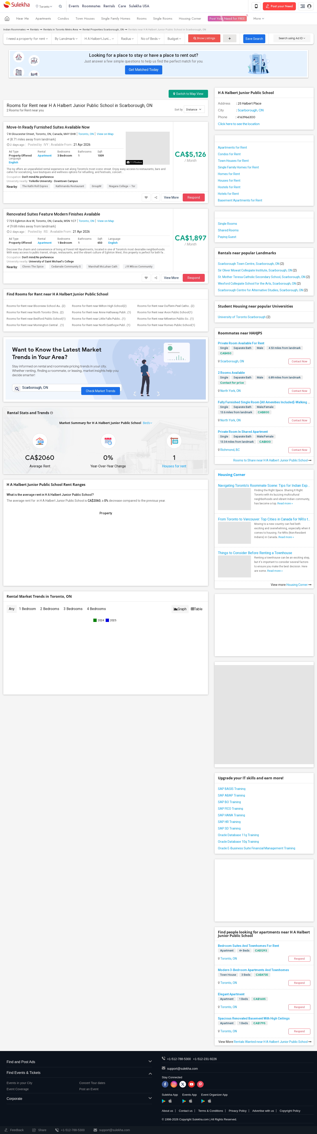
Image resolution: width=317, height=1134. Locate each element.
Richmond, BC (230, 450)
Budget (173, 39)
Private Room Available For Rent (241, 344)
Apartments (43, 19)
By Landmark (65, 39)
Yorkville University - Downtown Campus (53, 181)
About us (167, 1111)
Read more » (285, 504)
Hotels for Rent (228, 194)
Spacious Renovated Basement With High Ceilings (254, 1019)
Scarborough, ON (250, 111)
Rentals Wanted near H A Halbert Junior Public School (272, 1042)
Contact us (185, 1111)
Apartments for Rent (232, 148)
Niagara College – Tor (122, 186)
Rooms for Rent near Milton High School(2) (99, 306)
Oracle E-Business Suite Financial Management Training (256, 848)
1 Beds (243, 999)
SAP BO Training (229, 802)
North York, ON (230, 391)
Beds (146, 425)
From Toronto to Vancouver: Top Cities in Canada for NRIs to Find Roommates (264, 520)
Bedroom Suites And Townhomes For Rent (248, 946)
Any (12, 611)
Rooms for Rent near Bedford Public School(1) (36, 319)
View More (171, 198)
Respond (194, 198)
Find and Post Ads (79, 1062)
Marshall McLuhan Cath (102, 267)
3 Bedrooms (73, 611)
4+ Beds (244, 951)
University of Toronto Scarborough (244, 317)
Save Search (254, 39)
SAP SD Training (229, 829)
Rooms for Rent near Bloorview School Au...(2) (36, 306)
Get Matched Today (143, 70)
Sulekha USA (145, 6)
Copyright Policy (290, 1111)
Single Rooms (162, 19)
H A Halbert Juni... (98, 39)
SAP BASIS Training (231, 789)
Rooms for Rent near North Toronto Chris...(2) (35, 313)
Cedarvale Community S (66, 267)
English (13, 163)
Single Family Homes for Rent (238, 168)
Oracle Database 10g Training (238, 842)
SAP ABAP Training (231, 796)
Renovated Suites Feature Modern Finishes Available (53, 215)
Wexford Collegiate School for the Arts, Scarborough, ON (259, 284)
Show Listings (204, 39)
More (258, 19)
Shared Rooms (228, 230)
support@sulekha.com (182, 1069)
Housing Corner (190, 19)
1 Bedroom (27, 611)
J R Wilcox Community (138, 267)
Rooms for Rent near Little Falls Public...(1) (98, 319)
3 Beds (245, 975)
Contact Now (299, 362)
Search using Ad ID (292, 39)
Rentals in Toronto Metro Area (60, 30)
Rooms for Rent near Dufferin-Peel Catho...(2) (165, 306)
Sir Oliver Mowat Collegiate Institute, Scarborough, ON (257, 271)
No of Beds (149, 39)
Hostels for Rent (229, 187)
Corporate (79, 1099)
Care (127, 6)
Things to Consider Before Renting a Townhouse (255, 553)
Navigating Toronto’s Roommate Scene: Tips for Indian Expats (264, 486)
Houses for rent (174, 469)
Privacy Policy (238, 1111)
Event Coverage (18, 1090)
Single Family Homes (115, 19)
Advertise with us (263, 1111)
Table (197, 612)
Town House (228, 975)
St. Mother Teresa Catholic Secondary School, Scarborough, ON (264, 277)
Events (79, 6)
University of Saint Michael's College (51, 262)
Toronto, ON (86, 134)
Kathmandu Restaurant (70, 186)
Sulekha (16, 7)
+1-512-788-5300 (179, 1059)
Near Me (22, 19)
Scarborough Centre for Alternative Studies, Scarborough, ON (263, 290)
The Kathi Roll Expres (35, 186)
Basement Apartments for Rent (240, 201)
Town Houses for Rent (233, 161)
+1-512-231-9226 (205, 1059)
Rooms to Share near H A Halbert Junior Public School (272, 461)
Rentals (114, 6)
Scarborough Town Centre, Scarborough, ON (251, 264)
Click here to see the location (239, 125)
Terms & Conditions (210, 1111)
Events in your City (19, 1083)
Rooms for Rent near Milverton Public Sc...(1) (165, 319)
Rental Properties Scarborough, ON (103, 30)
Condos (63, 19)
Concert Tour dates (92, 1083)
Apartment (45, 156)
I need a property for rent (26, 39)
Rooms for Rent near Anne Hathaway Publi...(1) (101, 313)
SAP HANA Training (231, 815)
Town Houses (85, 19)
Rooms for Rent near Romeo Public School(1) (166, 325)
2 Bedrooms (49, 611)
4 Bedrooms (96, 611)
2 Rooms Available (231, 373)
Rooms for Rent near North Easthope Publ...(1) (101, 325)
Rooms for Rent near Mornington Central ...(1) (35, 325)
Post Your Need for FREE (227, 19)
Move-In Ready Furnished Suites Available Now (48, 128)
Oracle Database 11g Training (238, 835)
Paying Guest (227, 237)
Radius (126, 39)
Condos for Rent (229, 154)
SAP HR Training (229, 822)
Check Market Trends (100, 390)
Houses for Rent (229, 181)
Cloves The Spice (33, 267)
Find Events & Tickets (79, 1073)
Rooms (142, 19)
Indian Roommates (14, 30)
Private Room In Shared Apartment (243, 432)
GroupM (96, 186)
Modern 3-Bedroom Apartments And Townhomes (253, 970)
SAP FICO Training (230, 809)
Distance (193, 110)
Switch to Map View (188, 94)
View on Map (105, 134)
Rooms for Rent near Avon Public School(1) (164, 313)
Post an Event (88, 1090)
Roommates (97, 6)
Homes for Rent (229, 174)
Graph (180, 612)
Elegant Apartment (231, 995)
